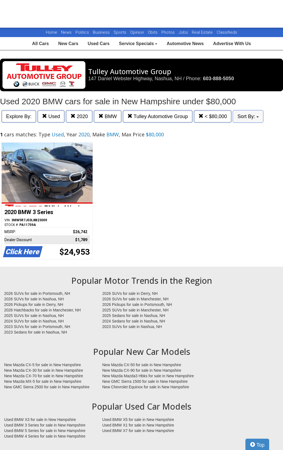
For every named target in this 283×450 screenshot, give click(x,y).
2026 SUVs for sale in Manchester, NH (135, 299)
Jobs (184, 32)
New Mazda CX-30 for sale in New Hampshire (43, 370)
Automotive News (185, 43)
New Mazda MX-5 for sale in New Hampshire (42, 381)
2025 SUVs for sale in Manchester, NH (135, 310)
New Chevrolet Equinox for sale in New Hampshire (145, 387)
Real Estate (203, 32)
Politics (82, 32)
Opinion (137, 32)
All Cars (40, 43)
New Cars (68, 43)
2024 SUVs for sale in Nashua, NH (34, 321)
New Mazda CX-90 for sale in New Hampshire (141, 370)
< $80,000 (212, 116)
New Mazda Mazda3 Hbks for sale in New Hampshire (148, 376)
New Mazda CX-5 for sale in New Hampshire (42, 365)
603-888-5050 (218, 78)
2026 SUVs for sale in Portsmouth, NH (37, 293)
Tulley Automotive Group (157, 116)
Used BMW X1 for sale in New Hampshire (138, 425)
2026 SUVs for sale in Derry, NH (130, 293)
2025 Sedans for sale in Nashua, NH (133, 315)
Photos (168, 32)
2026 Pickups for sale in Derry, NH (33, 304)
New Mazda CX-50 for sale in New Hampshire (141, 365)
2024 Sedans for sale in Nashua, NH (133, 321)
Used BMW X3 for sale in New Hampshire (40, 419)
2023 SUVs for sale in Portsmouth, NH (37, 326)
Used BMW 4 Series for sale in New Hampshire (44, 436)
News (66, 32)
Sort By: (248, 116)
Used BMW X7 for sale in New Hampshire (138, 430)
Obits (153, 32)
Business (102, 32)
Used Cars (98, 43)
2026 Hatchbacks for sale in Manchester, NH (42, 310)
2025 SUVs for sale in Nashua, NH (34, 315)
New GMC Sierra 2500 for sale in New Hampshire (47, 387)
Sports (120, 32)
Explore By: (19, 116)
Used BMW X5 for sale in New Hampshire (138, 419)
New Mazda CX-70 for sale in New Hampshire (43, 376)
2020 (79, 116)
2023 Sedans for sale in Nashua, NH (35, 332)
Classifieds (227, 32)
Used (51, 116)
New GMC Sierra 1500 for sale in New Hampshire (145, 381)
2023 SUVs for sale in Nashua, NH (132, 326)
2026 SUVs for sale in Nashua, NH (34, 299)
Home (51, 32)
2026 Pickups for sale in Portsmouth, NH (137, 304)
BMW (107, 116)
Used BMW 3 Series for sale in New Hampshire (44, 425)
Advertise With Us (232, 43)
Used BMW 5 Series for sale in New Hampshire (44, 430)
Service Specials (138, 43)
